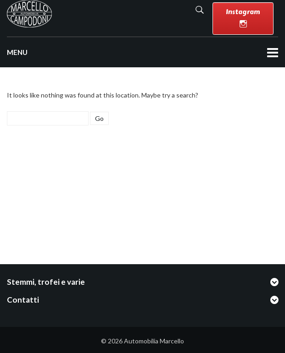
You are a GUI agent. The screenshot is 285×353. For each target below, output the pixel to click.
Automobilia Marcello (154, 341)
